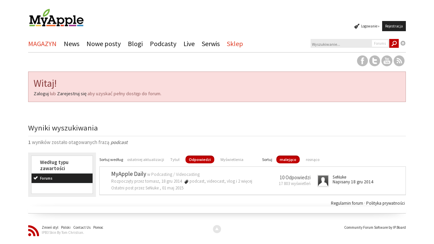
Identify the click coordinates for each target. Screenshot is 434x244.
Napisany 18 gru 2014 (353, 182)
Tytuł (174, 159)
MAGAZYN (42, 43)
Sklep (235, 43)
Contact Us (82, 227)
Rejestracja (394, 26)
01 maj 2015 (172, 188)
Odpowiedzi (200, 159)
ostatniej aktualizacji (145, 159)
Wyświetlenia (231, 159)
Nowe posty (103, 43)
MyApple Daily (128, 174)
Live (189, 43)
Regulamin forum (347, 203)
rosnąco (312, 159)
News (71, 43)
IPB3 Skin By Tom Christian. (63, 232)
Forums (46, 178)
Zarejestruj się (71, 93)
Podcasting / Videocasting (175, 174)
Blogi (135, 43)
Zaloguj (41, 93)
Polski (66, 227)
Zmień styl (50, 227)
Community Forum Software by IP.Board (375, 227)
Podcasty (163, 43)
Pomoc (98, 227)
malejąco (288, 159)
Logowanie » (370, 26)
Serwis (211, 43)
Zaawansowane (403, 43)
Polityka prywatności (385, 203)
